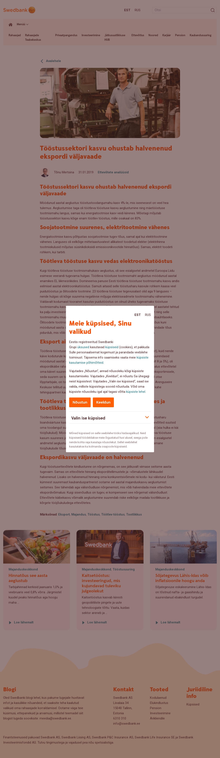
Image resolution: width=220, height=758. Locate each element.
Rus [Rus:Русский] (148, 315)
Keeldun (103, 402)
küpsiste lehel (135, 392)
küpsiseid (111, 347)
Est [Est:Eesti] (137, 315)
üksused (83, 347)
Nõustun (80, 402)
